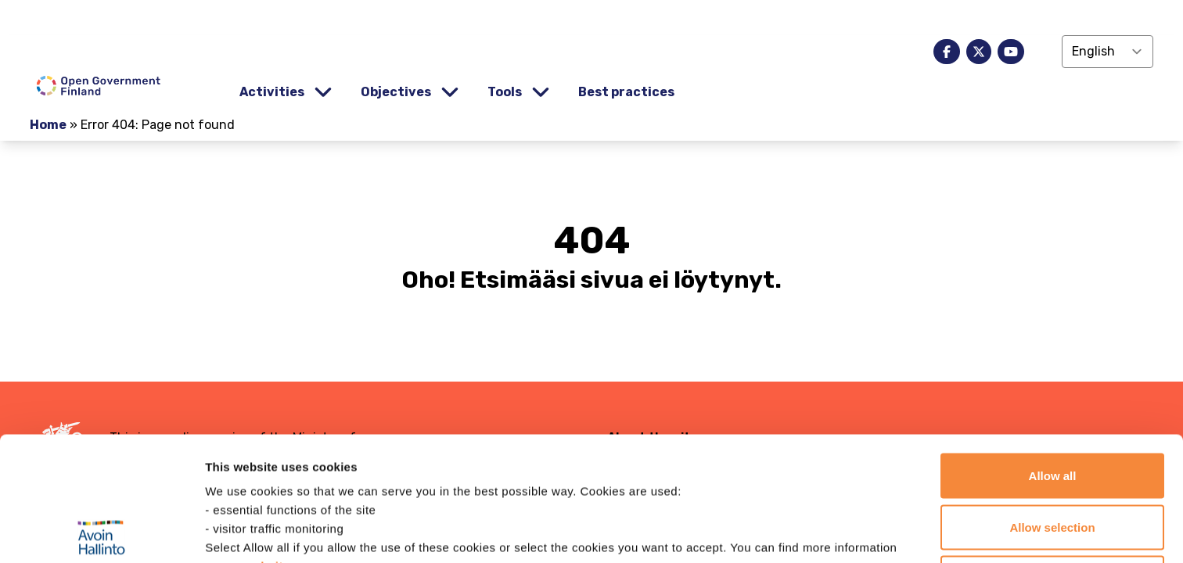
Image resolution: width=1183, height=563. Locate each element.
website (267, 442)
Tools (504, 91)
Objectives (396, 91)
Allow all (1053, 351)
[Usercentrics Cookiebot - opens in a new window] (101, 532)
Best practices (626, 91)
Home (48, 124)
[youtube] (1011, 51)
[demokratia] (591, 17)
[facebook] (946, 51)
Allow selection (1052, 403)
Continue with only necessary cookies (1052, 463)
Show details (821, 532)
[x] (978, 51)
